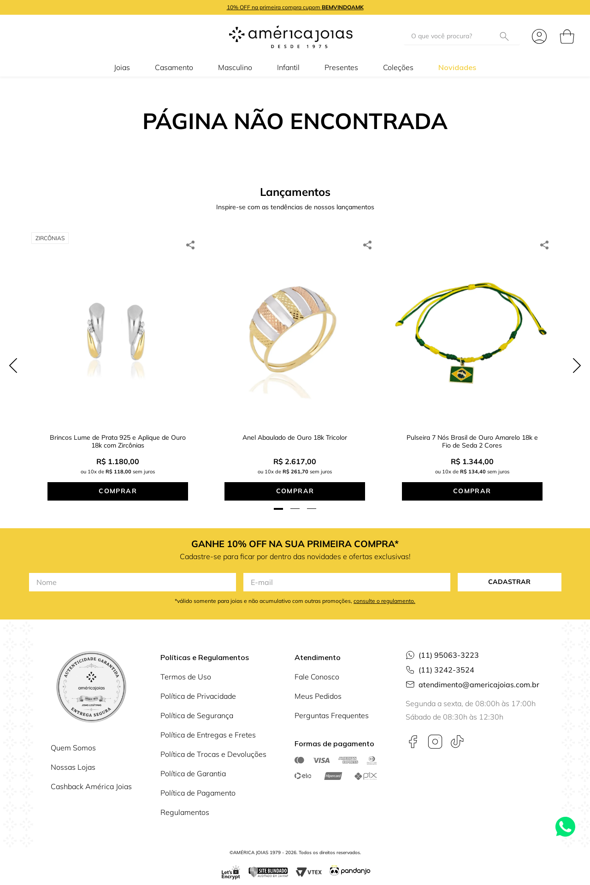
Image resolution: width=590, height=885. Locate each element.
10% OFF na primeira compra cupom (295, 7)
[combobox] (462, 36)
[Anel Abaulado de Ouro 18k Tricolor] (295, 359)
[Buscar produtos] (506, 36)
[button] (278, 496)
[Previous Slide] (13, 359)
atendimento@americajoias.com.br (479, 671)
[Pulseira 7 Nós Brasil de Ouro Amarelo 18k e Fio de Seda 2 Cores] (472, 359)
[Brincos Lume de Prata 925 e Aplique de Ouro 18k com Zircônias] (118, 359)
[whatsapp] (190, 245)
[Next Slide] (577, 359)
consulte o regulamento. (384, 587)
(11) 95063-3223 (449, 642)
